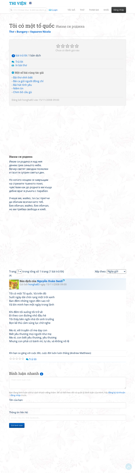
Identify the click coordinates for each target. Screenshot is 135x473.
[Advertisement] (67, 37)
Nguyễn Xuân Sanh (51, 326)
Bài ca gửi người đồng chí (28, 126)
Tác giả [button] (71, 9)
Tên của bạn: (16, 444)
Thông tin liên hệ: (18, 457)
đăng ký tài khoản (116, 437)
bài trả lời (19, 100)
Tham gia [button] (94, 9)
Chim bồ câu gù (22, 137)
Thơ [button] (82, 9)
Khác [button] (106, 9)
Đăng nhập (119, 9)
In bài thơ (21, 110)
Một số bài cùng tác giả (28, 117)
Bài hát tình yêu (22, 130)
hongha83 (27, 144)
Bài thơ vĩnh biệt (23, 122)
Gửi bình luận (17, 470)
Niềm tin (18, 133)
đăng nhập (15, 440)
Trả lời (19, 106)
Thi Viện (17, 3)
